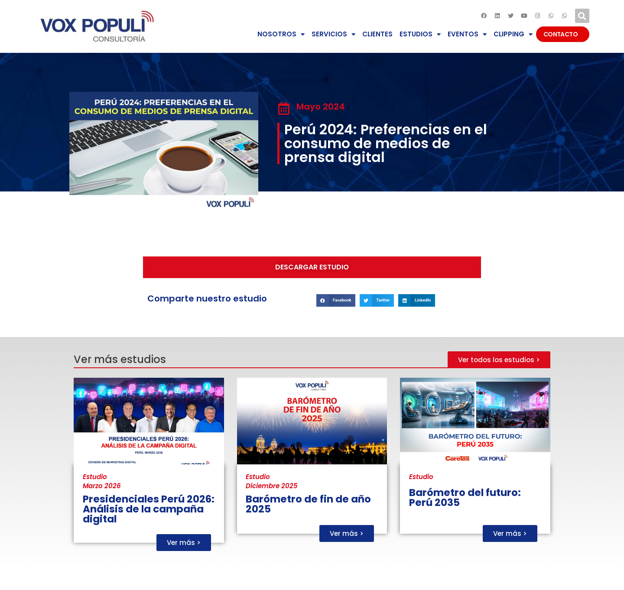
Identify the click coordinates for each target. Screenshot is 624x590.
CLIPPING (513, 34)
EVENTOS (467, 34)
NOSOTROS (281, 34)
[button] (582, 16)
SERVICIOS (333, 34)
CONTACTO (562, 34)
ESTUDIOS (420, 34)
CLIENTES (377, 34)
